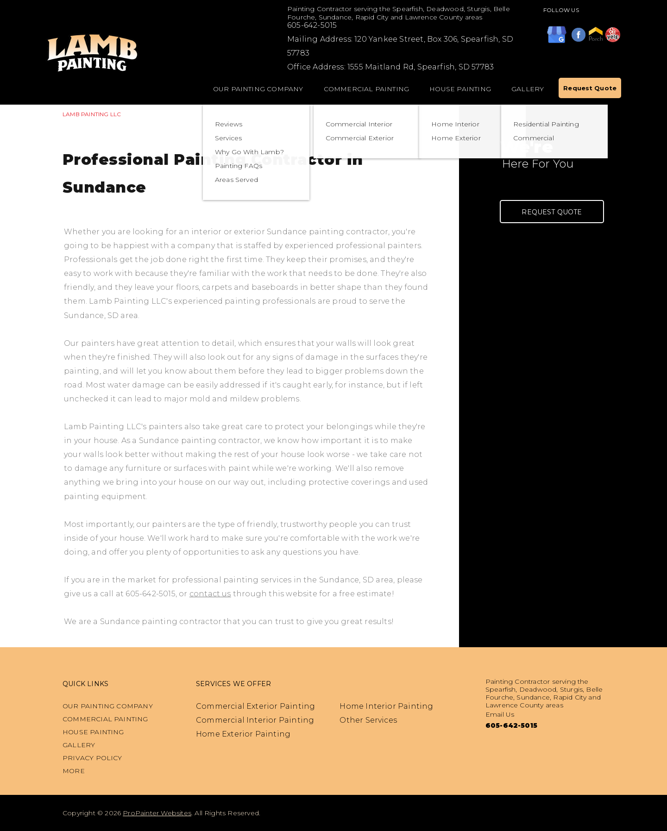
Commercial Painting (366, 89)
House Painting (460, 89)
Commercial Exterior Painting (255, 706)
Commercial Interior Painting (255, 720)
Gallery (527, 89)
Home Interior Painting (386, 706)
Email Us (500, 714)
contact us (210, 593)
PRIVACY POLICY (92, 758)
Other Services (368, 720)
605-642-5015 (312, 25)
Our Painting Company (258, 89)
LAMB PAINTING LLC (92, 114)
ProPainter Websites (157, 813)
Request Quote (590, 88)
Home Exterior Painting (243, 734)
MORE (74, 771)
